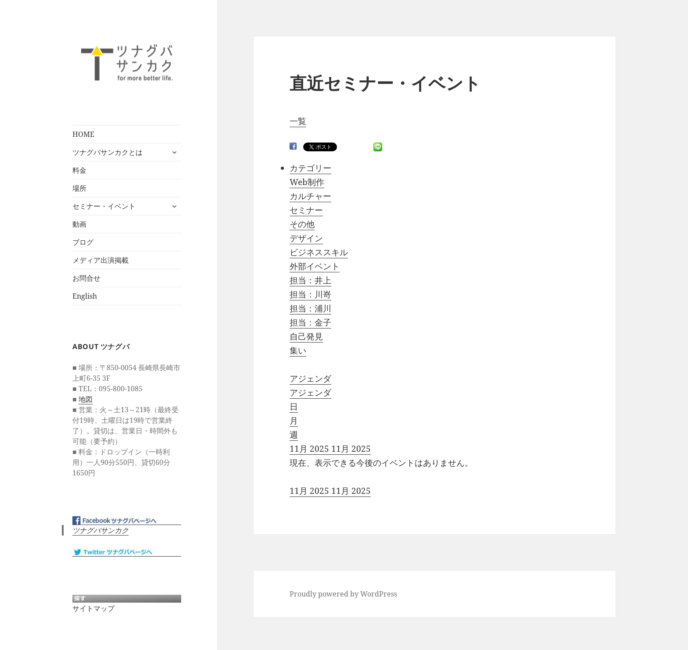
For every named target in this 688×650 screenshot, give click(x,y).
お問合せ (86, 278)
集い (298, 350)
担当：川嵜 (310, 294)
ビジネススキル (319, 252)
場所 (79, 188)
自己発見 (306, 336)
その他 (302, 224)
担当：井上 (310, 280)
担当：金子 (310, 322)
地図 (86, 399)
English (84, 296)
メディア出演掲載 (100, 260)
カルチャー (310, 196)
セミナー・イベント (104, 206)
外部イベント (315, 266)
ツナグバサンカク (100, 530)
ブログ (82, 242)
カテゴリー (310, 168)
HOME (83, 134)
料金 (79, 170)
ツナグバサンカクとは (107, 152)
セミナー (306, 210)
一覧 (298, 121)
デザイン (306, 238)
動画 (79, 224)
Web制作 (307, 182)
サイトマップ (93, 608)
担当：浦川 (310, 308)
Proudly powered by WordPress (343, 594)
